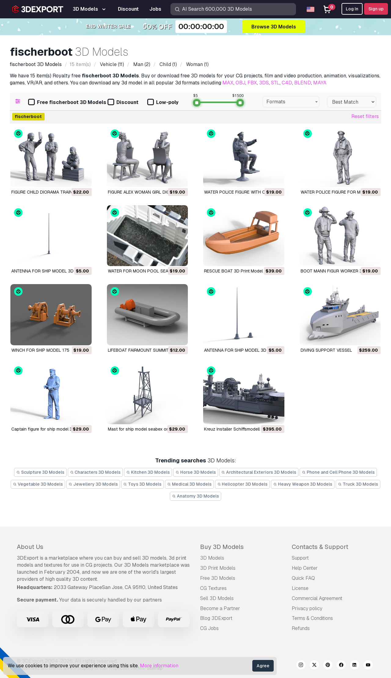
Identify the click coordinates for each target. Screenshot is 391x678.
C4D (287, 83)
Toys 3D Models (142, 484)
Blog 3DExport (216, 618)
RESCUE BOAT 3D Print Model (233, 271)
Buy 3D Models (222, 547)
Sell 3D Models (217, 598)
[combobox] (291, 102)
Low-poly (162, 102)
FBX (252, 83)
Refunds (301, 628)
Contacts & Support (320, 547)
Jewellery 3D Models (93, 484)
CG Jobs (209, 628)
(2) (141, 64)
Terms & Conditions (312, 618)
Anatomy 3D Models (195, 496)
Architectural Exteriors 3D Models (259, 472)
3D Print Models (218, 568)
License (300, 588)
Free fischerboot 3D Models (67, 102)
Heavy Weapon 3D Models (302, 484)
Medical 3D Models (189, 484)
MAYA (320, 83)
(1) (167, 64)
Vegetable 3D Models (38, 484)
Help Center (305, 568)
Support (300, 558)
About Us (30, 547)
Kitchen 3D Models (148, 472)
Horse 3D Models (195, 472)
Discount (123, 102)
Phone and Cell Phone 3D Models (338, 472)
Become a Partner (220, 608)
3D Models (212, 558)
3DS (264, 83)
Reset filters (365, 116)
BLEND (302, 83)
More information (159, 665)
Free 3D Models (217, 578)
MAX (227, 83)
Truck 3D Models (358, 484)
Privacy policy (307, 608)
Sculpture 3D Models (40, 472)
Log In (352, 9)
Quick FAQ (303, 578)
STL (275, 83)
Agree (263, 666)
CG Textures (213, 588)
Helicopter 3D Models (242, 484)
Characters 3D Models (95, 472)
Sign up (376, 9)
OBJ (240, 83)
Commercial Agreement (317, 598)
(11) (111, 64)
